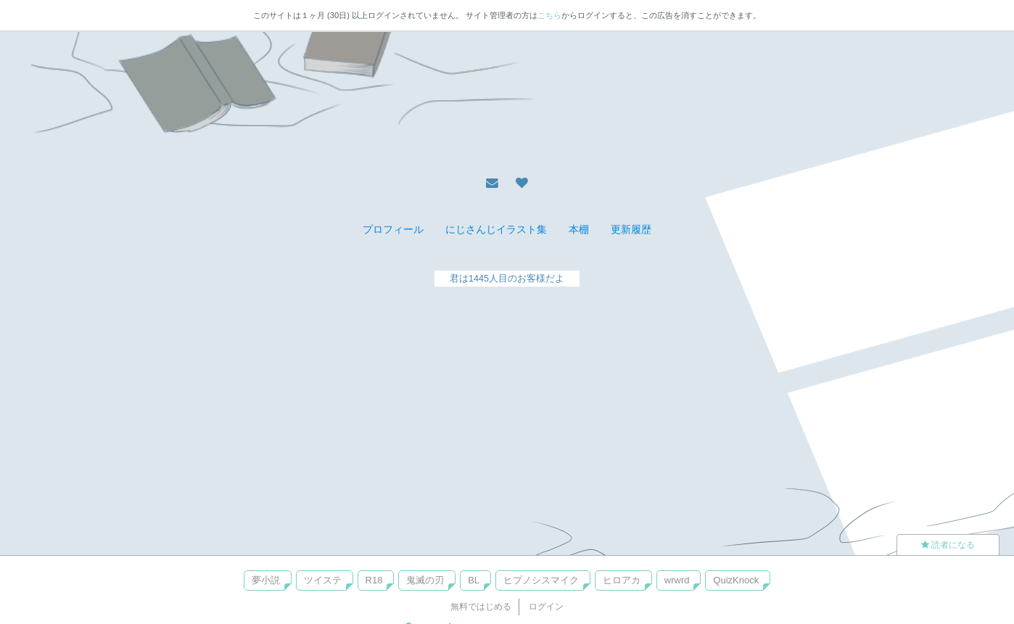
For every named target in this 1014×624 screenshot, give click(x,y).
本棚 (579, 229)
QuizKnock (736, 580)
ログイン (546, 607)
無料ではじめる (480, 607)
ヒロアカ (621, 580)
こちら (549, 15)
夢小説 (266, 580)
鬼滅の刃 (425, 580)
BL (473, 580)
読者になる (948, 545)
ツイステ (323, 580)
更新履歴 (631, 229)
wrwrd (677, 580)
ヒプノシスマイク (541, 580)
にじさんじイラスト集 (496, 229)
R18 (374, 580)
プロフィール (393, 229)
